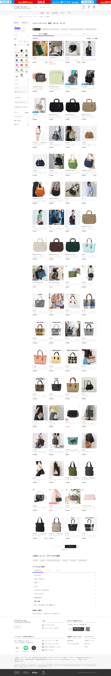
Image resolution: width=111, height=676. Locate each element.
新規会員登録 (70, 640)
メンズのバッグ (47, 613)
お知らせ (86, 646)
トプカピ (42, 560)
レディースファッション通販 (36, 16)
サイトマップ (74, 659)
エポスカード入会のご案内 (73, 643)
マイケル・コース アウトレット (53, 560)
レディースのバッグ (37, 613)
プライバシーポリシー (24, 657)
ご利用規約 (16, 657)
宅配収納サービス (17, 661)
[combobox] (45, 7)
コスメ (63, 13)
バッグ (44, 16)
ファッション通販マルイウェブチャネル (22, 16)
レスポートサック (82, 560)
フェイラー (65, 560)
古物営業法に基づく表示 (19, 659)
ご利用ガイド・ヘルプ (89, 640)
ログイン (18, 627)
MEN (48, 13)
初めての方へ (87, 643)
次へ (70, 546)
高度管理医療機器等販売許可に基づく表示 (43, 659)
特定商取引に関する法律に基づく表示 (83, 657)
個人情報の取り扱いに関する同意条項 (39, 657)
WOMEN (42, 13)
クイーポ (35, 560)
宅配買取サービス (81, 659)
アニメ (69, 13)
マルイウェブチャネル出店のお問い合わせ (61, 659)
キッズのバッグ (55, 613)
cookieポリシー (72, 657)
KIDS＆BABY (55, 13)
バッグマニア (73, 560)
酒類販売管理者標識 (29, 659)
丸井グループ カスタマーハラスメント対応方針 (58, 657)
